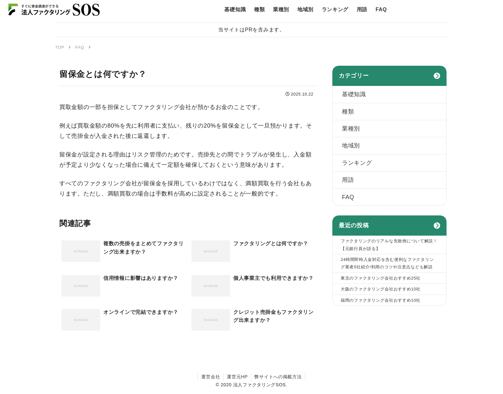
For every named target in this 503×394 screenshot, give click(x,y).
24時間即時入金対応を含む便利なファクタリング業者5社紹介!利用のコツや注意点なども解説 (387, 263)
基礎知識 (354, 94)
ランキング (357, 163)
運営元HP (237, 376)
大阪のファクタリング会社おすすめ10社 (381, 289)
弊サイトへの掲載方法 (278, 376)
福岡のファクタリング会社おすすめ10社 (381, 300)
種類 (348, 111)
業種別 (351, 128)
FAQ (348, 197)
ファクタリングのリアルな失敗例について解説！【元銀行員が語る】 (389, 245)
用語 (348, 180)
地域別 (351, 145)
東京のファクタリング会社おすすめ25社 (381, 278)
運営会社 (210, 376)
